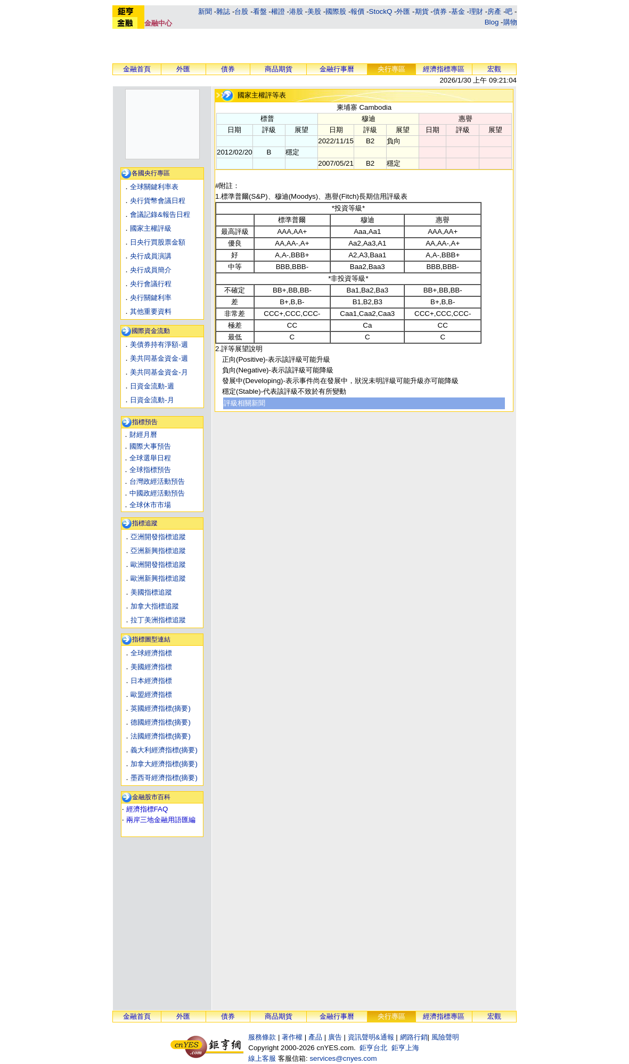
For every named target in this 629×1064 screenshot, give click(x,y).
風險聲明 (445, 1037)
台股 (241, 11)
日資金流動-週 (152, 386)
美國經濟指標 (151, 667)
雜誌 (223, 11)
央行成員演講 (150, 256)
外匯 (403, 11)
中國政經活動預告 (157, 493)
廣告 (335, 1037)
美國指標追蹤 (151, 592)
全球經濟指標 (151, 653)
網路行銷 (414, 1037)
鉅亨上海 (405, 1048)
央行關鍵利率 (150, 298)
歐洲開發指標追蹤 (158, 564)
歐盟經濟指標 (151, 694)
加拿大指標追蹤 (154, 606)
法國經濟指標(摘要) (160, 736)
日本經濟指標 (151, 681)
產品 (315, 1037)
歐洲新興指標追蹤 (158, 578)
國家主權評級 (150, 228)
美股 (314, 11)
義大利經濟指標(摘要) (164, 750)
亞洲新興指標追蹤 (158, 551)
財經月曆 (143, 434)
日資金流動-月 (152, 400)
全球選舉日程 (150, 458)
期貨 (422, 11)
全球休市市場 (150, 505)
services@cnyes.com (343, 1058)
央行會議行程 (150, 284)
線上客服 (262, 1058)
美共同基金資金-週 (158, 358)
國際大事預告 (150, 446)
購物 (510, 22)
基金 (458, 11)
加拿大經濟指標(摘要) (164, 764)
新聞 (205, 11)
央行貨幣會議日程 (157, 201)
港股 (296, 11)
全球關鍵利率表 (154, 187)
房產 (494, 11)
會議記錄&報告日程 (160, 214)
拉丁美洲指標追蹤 (158, 620)
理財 (476, 11)
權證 (278, 11)
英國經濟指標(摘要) (160, 708)
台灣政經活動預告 (157, 481)
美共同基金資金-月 (158, 372)
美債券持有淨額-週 (158, 344)
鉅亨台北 (373, 1048)
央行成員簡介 (150, 270)
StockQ (381, 11)
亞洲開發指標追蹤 (158, 537)
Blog (492, 22)
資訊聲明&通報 (371, 1037)
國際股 (335, 11)
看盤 (260, 11)
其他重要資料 (150, 311)
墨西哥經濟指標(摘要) (164, 778)
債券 (440, 11)
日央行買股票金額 (157, 242)
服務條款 (262, 1037)
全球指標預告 (150, 470)
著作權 (292, 1037)
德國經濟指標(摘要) (160, 722)
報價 (357, 11)
